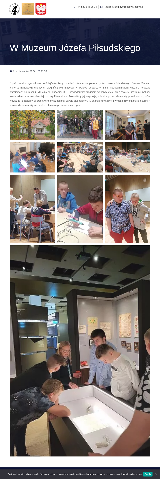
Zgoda (148, 474)
